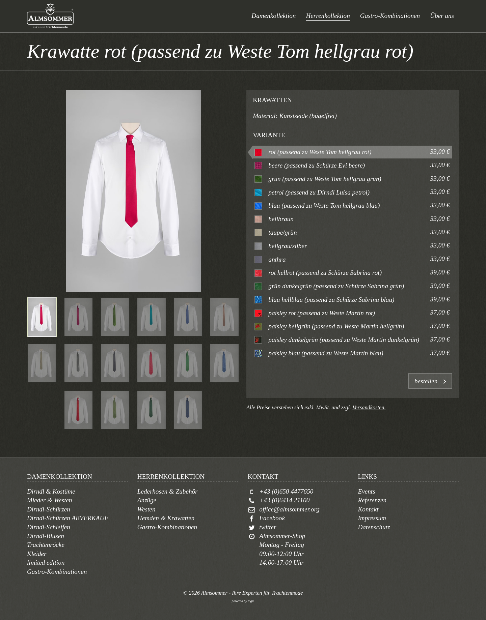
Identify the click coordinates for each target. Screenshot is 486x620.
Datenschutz (374, 527)
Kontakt (368, 509)
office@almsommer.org (289, 509)
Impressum (372, 518)
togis (251, 601)
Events (366, 491)
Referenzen (372, 500)
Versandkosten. (368, 407)
